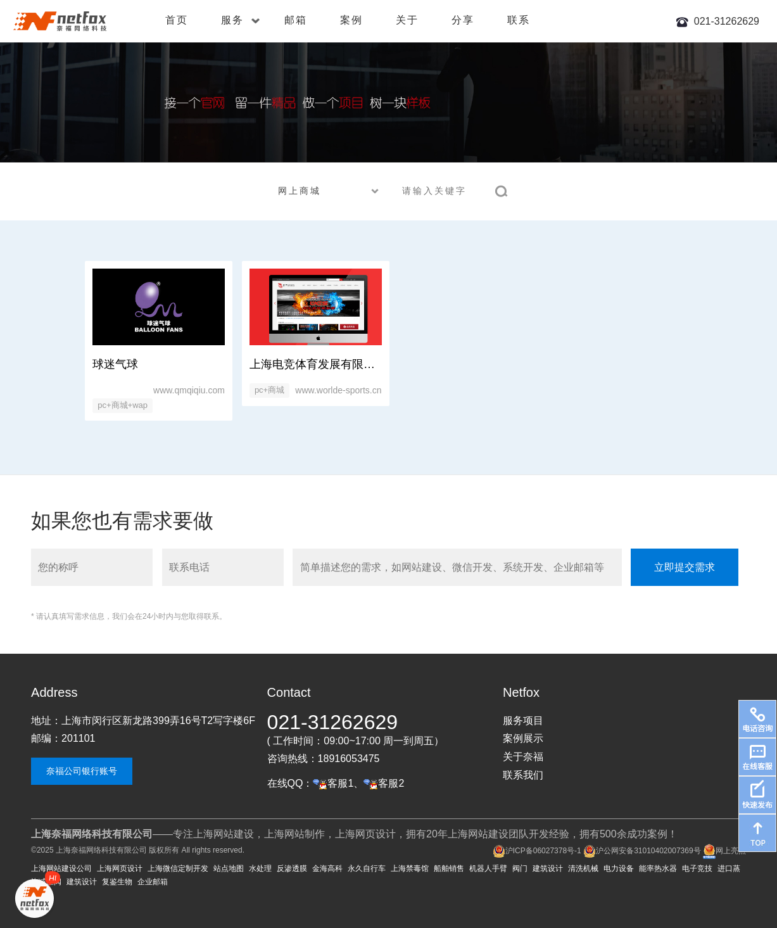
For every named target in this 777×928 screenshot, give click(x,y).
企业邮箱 (152, 881)
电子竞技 (697, 868)
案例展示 (523, 738)
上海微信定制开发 (178, 868)
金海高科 (327, 868)
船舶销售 (449, 868)
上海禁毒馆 (410, 868)
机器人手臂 (488, 868)
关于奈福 (523, 756)
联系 (518, 20)
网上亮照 (724, 850)
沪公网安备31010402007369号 (641, 850)
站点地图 (228, 868)
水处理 (260, 868)
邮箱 (295, 20)
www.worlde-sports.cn (338, 390)
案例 (351, 20)
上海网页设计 (119, 868)
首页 (176, 20)
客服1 (333, 783)
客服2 (383, 783)
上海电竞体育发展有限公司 (318, 364)
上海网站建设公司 (61, 868)
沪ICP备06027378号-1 (537, 850)
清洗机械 (583, 868)
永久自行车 (367, 868)
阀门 (519, 868)
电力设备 (618, 868)
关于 (407, 20)
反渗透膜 (292, 868)
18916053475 (349, 758)
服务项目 (523, 720)
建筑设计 (548, 868)
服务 (240, 20)
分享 (463, 20)
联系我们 (523, 775)
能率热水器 (658, 868)
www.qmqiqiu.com (189, 390)
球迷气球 (115, 364)
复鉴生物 (117, 881)
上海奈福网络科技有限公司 (101, 850)
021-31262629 (726, 21)
